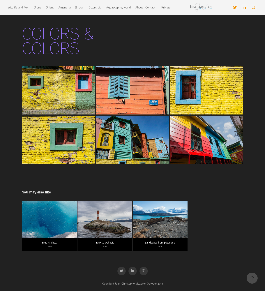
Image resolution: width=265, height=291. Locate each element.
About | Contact (145, 7)
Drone (37, 7)
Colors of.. (95, 7)
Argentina (64, 7)
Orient (50, 7)
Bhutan (79, 7)
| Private (165, 7)
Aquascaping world (118, 7)
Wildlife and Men (18, 7)
